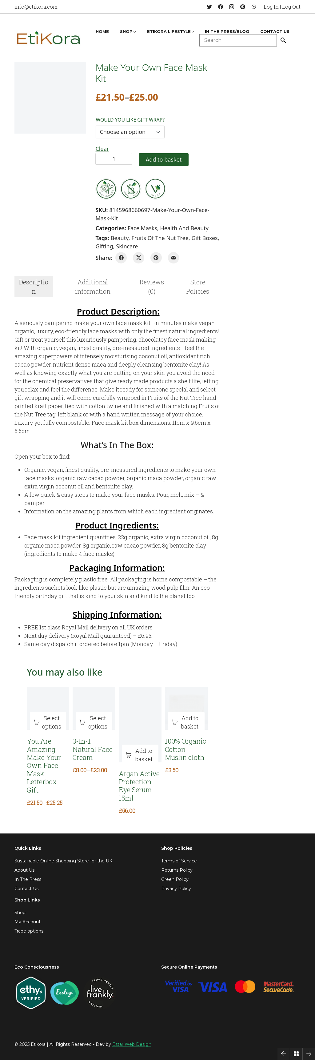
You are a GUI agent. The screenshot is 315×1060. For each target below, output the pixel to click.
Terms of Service (179, 861)
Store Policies (197, 286)
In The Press (27, 879)
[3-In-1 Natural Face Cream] (94, 708)
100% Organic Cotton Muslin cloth (185, 749)
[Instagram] (231, 6)
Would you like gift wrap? (130, 119)
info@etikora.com (36, 6)
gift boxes (204, 238)
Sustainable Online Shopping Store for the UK (63, 861)
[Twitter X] (138, 257)
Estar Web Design (131, 1044)
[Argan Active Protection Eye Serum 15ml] (140, 724)
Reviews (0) (152, 286)
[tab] (33, 286)
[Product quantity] (114, 159)
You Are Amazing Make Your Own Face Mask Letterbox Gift (44, 765)
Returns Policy (177, 870)
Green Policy (175, 879)
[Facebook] (220, 6)
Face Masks (142, 228)
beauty (120, 238)
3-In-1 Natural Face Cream (93, 749)
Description (33, 286)
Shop (20, 912)
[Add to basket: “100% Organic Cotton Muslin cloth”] (186, 722)
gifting (104, 246)
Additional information (92, 286)
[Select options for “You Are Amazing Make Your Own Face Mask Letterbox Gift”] (48, 722)
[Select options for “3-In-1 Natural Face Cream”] (94, 722)
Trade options (28, 931)
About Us (24, 870)
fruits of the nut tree (160, 238)
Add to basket (163, 159)
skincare (127, 246)
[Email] (173, 257)
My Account (27, 922)
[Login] (253, 6)
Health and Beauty (184, 228)
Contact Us (26, 888)
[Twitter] (209, 6)
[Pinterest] (242, 6)
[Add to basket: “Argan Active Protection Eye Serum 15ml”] (140, 755)
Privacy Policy (176, 888)
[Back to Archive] (296, 1054)
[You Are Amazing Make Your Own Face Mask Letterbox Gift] (48, 708)
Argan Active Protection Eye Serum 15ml (139, 786)
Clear (102, 148)
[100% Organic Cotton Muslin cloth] (186, 708)
